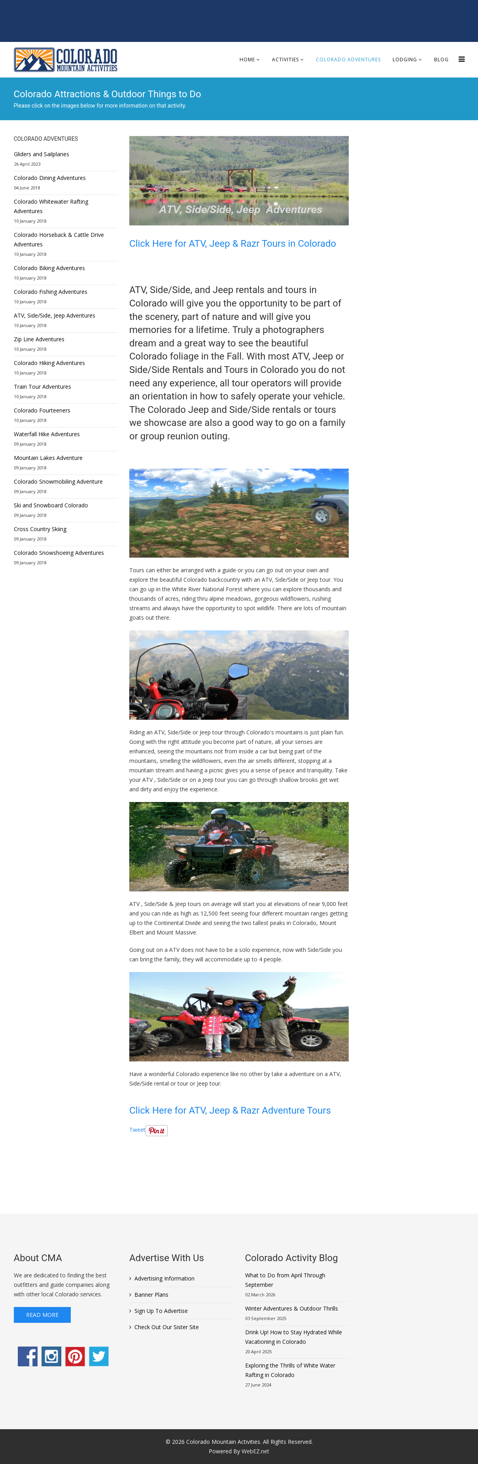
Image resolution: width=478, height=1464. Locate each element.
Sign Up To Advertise (161, 1311)
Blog (441, 59)
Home (247, 59)
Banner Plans (151, 1294)
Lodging (405, 59)
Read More (42, 1314)
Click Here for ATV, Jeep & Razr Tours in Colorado (232, 243)
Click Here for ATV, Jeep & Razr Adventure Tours (231, 1110)
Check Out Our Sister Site (166, 1327)
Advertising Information (164, 1278)
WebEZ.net (255, 1451)
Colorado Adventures (348, 59)
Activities (285, 59)
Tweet (137, 1129)
